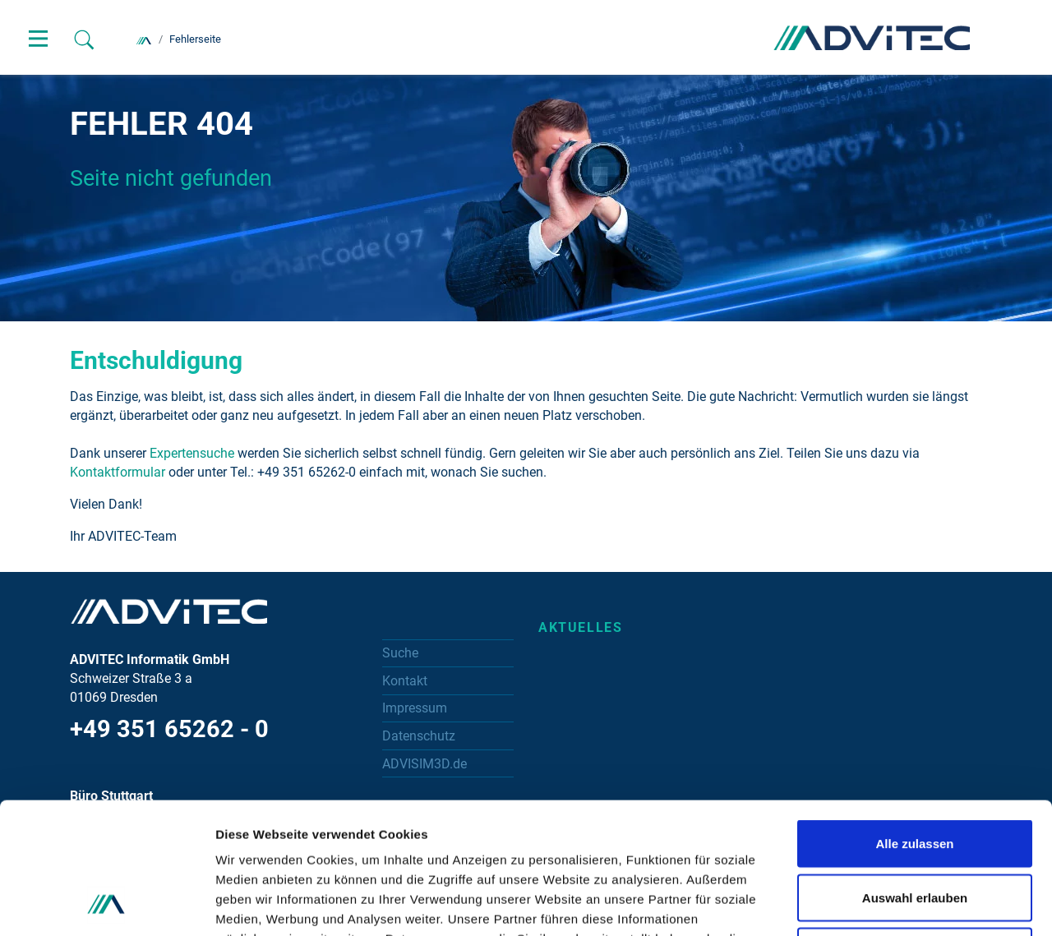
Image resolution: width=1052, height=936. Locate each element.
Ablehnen (915, 828)
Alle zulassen (914, 720)
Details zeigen (874, 904)
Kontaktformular (117, 472)
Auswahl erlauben (914, 775)
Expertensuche (190, 453)
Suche (400, 653)
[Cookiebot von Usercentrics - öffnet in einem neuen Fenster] (106, 904)
